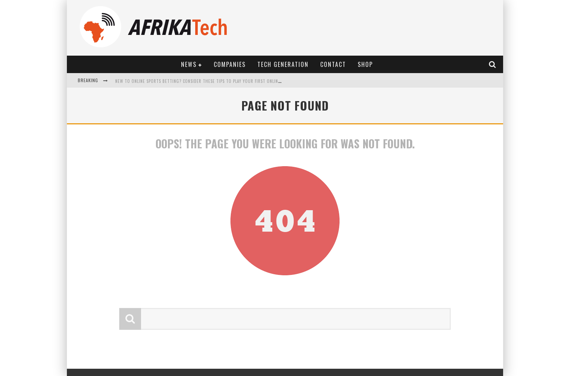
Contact (333, 64)
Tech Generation (283, 64)
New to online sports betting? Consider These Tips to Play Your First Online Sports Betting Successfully (228, 81)
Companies (230, 64)
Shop (365, 64)
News (189, 64)
